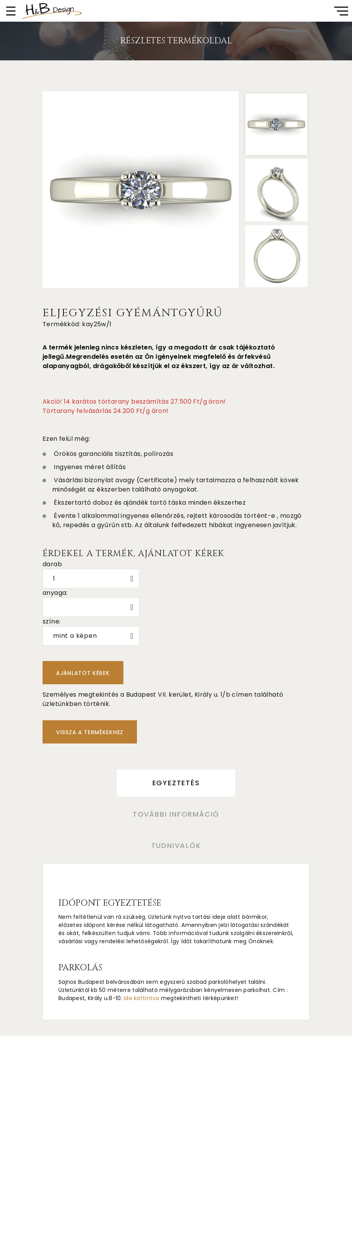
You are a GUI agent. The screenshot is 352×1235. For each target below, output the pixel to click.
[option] (141, 189)
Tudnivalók (176, 845)
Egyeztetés (176, 783)
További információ (176, 814)
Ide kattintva (141, 998)
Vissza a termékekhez (89, 732)
